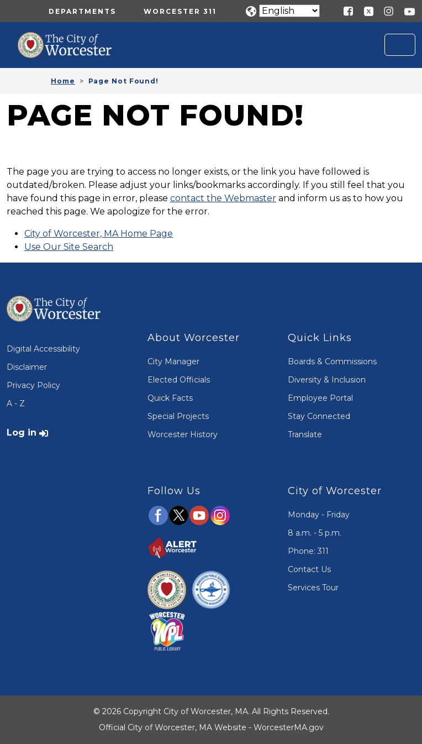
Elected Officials (178, 380)
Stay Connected (319, 416)
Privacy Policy (33, 385)
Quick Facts (170, 398)
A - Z (16, 403)
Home (63, 81)
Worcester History (182, 434)
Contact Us (309, 569)
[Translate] (289, 10)
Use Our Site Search (68, 247)
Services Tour (313, 588)
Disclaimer (27, 367)
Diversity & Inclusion (327, 380)
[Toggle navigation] (399, 45)
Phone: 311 (308, 551)
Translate (305, 434)
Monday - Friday (319, 515)
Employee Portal (320, 398)
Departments (82, 11)
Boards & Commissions (332, 361)
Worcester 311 (180, 11)
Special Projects (178, 416)
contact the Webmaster (223, 198)
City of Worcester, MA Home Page (98, 233)
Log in (21, 432)
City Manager (173, 361)
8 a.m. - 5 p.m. (314, 533)
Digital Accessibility (43, 349)
